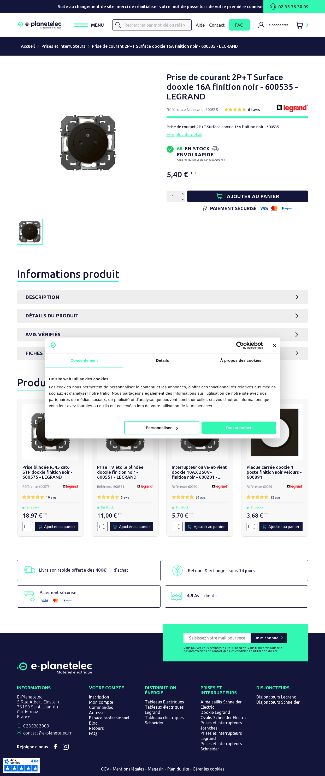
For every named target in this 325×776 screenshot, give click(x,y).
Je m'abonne (267, 638)
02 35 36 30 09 (288, 6)
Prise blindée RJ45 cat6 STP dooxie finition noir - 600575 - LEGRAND (50, 472)
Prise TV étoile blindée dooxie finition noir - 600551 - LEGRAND (120, 472)
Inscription (99, 697)
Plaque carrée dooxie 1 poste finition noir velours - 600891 (273, 472)
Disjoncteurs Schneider (278, 702)
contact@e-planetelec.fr (47, 733)
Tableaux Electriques (164, 702)
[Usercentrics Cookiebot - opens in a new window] (240, 345)
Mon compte (101, 702)
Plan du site (178, 769)
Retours (96, 728)
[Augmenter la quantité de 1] (29, 525)
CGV (104, 769)
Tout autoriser (239, 427)
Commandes (101, 707)
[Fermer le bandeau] (274, 345)
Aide (200, 24)
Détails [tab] (162, 360)
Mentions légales (128, 769)
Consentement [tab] (84, 360)
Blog (93, 723)
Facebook (55, 747)
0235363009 (36, 726)
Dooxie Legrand (215, 712)
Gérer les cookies (209, 769)
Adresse (96, 712)
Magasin (155, 769)
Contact (217, 24)
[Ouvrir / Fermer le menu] (89, 24)
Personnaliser (162, 427)
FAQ (239, 25)
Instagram (66, 747)
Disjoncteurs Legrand (276, 697)
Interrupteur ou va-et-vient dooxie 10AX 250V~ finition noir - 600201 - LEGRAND (199, 472)
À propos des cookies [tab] (241, 360)
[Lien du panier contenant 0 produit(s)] (302, 25)
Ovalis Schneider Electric (223, 717)
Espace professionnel (109, 718)
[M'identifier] (275, 25)
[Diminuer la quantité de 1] (29, 529)
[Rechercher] (152, 25)
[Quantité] (173, 196)
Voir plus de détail (184, 134)
